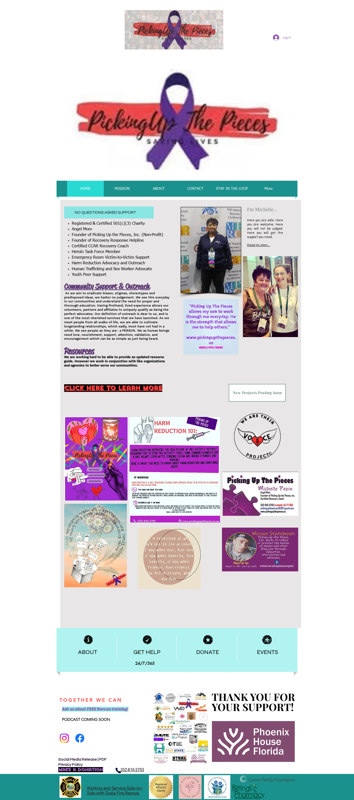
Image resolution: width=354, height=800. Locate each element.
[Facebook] (80, 738)
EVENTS (267, 652)
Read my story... (258, 245)
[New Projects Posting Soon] (257, 392)
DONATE (207, 652)
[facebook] (283, 54)
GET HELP (147, 652)
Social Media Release (77, 759)
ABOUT (87, 652)
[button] (176, 120)
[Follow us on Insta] (64, 738)
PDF (102, 759)
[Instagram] (291, 54)
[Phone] (118, 770)
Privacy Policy (70, 765)
